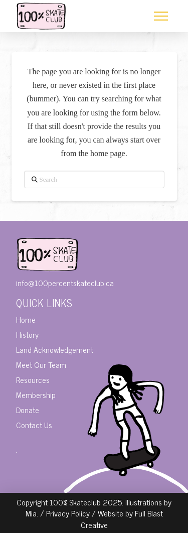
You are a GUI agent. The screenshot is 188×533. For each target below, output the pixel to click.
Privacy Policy (68, 512)
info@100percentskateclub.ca (65, 282)
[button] (161, 16)
